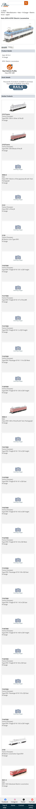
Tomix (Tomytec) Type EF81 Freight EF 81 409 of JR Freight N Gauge (15, 632)
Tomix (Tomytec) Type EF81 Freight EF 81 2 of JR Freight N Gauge (14, 329)
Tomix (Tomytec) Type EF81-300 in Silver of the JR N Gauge (12, 117)
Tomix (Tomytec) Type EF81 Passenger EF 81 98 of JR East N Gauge (15, 571)
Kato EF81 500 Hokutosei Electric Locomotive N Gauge (15, 783)
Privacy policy (30, 806)
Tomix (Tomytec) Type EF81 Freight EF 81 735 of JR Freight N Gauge (15, 450)
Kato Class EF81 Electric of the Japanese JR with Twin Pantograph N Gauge (17, 179)
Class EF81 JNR (9, 70)
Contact (21, 805)
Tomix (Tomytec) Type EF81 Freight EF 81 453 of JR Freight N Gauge (15, 511)
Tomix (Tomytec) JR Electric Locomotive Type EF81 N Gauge (13, 753)
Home (13, 805)
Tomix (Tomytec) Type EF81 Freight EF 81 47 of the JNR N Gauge (14, 299)
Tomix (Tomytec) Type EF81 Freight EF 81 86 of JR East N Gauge (14, 662)
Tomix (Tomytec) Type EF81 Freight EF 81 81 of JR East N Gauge (14, 480)
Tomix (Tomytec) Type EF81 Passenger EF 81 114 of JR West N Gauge (16, 359)
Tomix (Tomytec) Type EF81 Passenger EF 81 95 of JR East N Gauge (15, 692)
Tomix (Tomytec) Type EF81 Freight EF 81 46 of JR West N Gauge (14, 541)
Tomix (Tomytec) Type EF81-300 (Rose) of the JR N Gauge (12, 148)
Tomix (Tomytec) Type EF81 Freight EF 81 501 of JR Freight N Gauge (15, 269)
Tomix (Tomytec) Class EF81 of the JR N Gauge (8, 208)
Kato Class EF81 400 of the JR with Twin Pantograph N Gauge (17, 420)
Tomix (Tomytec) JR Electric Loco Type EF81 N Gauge (10, 238)
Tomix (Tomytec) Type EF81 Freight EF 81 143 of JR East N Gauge (14, 601)
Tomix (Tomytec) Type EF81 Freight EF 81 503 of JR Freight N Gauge (15, 722)
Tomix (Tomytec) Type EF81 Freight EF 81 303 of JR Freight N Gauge (15, 390)
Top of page (4, 806)
